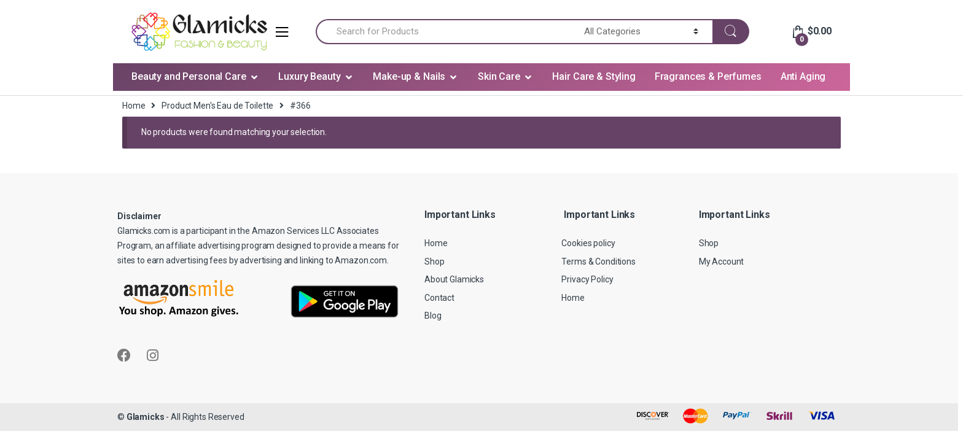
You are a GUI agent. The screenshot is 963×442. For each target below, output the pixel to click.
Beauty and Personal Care (188, 76)
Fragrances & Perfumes (708, 76)
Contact (439, 298)
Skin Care (499, 76)
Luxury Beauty (309, 76)
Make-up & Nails (409, 76)
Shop (434, 261)
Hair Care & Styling (593, 76)
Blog (432, 315)
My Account (721, 261)
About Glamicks (454, 279)
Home (133, 105)
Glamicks (146, 417)
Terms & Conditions (598, 261)
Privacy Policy (587, 279)
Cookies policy (588, 243)
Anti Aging (803, 76)
